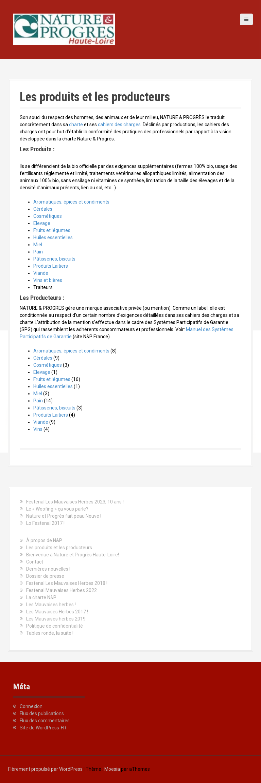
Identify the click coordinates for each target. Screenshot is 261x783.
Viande (40, 273)
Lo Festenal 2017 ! (45, 523)
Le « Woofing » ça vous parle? (57, 509)
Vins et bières (47, 280)
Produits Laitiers (50, 266)
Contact (34, 562)
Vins (37, 429)
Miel (37, 244)
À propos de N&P (44, 540)
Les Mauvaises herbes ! (51, 604)
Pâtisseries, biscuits (54, 259)
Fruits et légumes (51, 230)
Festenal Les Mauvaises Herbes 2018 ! (66, 583)
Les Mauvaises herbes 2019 (56, 619)
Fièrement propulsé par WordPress (45, 769)
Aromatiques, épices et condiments (71, 202)
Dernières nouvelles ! (48, 569)
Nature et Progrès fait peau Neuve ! (63, 516)
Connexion (31, 706)
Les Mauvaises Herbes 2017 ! (57, 611)
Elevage (41, 223)
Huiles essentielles (53, 237)
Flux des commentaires (45, 720)
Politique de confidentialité (54, 626)
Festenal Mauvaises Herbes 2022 (61, 590)
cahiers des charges (119, 124)
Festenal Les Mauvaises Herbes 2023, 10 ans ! (75, 501)
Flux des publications (42, 713)
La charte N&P (41, 597)
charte (76, 124)
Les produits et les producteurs (59, 547)
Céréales (42, 209)
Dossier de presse (45, 576)
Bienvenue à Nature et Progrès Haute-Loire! (72, 554)
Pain (38, 251)
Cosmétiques (47, 216)
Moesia (112, 769)
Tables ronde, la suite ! (49, 633)
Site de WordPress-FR (43, 727)
